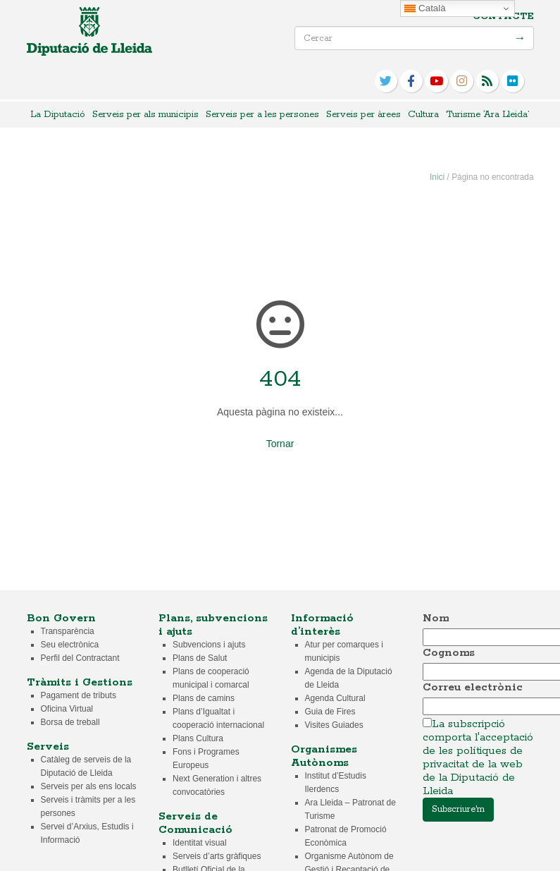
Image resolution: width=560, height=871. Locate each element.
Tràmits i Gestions (79, 682)
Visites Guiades (334, 725)
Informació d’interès (322, 624)
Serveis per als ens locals (89, 786)
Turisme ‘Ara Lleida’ (487, 115)
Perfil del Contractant (80, 658)
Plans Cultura (198, 738)
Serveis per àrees (363, 115)
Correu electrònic (473, 687)
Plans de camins (204, 698)
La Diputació (57, 115)
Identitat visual (200, 843)
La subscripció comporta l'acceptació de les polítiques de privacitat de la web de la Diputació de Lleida (478, 757)
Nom (436, 618)
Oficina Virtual (67, 709)
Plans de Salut (200, 658)
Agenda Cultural (335, 698)
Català (424, 8)
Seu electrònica (70, 645)
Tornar (280, 443)
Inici (437, 177)
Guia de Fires (330, 712)
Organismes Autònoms (324, 756)
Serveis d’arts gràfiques (217, 856)
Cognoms (449, 652)
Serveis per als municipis (145, 115)
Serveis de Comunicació (195, 823)
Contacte (503, 17)
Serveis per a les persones (262, 115)
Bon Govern (61, 618)
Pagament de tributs (78, 695)
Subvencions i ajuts (209, 645)
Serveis (48, 746)
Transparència (67, 631)
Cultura (423, 115)
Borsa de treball (70, 722)
